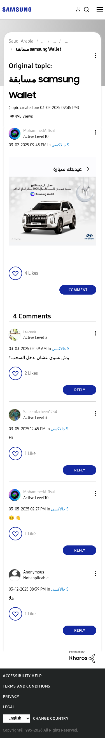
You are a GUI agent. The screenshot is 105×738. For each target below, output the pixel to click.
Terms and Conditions (26, 686)
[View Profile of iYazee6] (29, 331)
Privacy (11, 696)
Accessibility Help (22, 676)
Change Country (50, 718)
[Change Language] (16, 718)
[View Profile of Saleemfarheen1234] (40, 412)
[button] (86, 132)
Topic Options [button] (86, 55)
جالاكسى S (60, 145)
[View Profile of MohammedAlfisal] (39, 130)
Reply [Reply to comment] (79, 390)
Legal (9, 707)
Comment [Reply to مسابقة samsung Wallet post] (78, 290)
